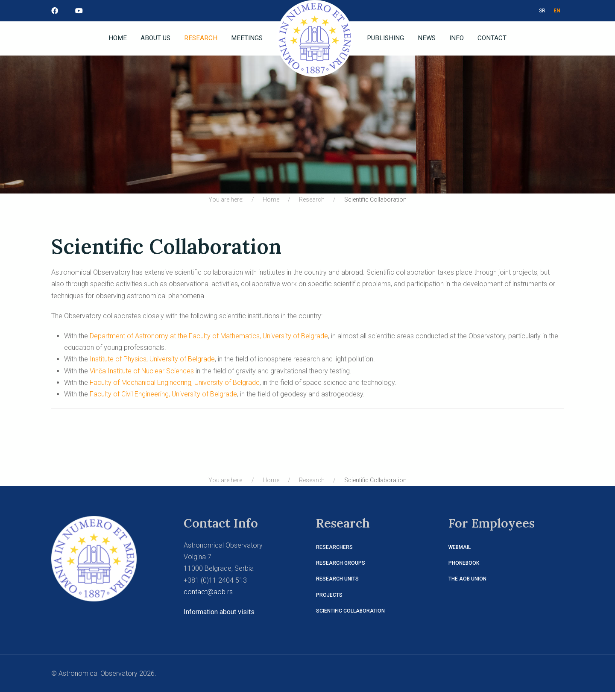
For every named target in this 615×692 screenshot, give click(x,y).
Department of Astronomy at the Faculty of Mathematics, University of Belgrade (209, 336)
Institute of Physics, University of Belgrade (152, 359)
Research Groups (340, 563)
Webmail (459, 547)
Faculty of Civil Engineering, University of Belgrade (163, 394)
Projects (329, 595)
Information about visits (219, 612)
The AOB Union (467, 579)
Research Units (337, 579)
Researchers (334, 547)
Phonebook (463, 563)
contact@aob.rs (208, 592)
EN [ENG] (557, 11)
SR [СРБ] (542, 11)
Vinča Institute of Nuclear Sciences (142, 371)
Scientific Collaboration (350, 611)
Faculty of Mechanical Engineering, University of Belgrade (175, 382)
